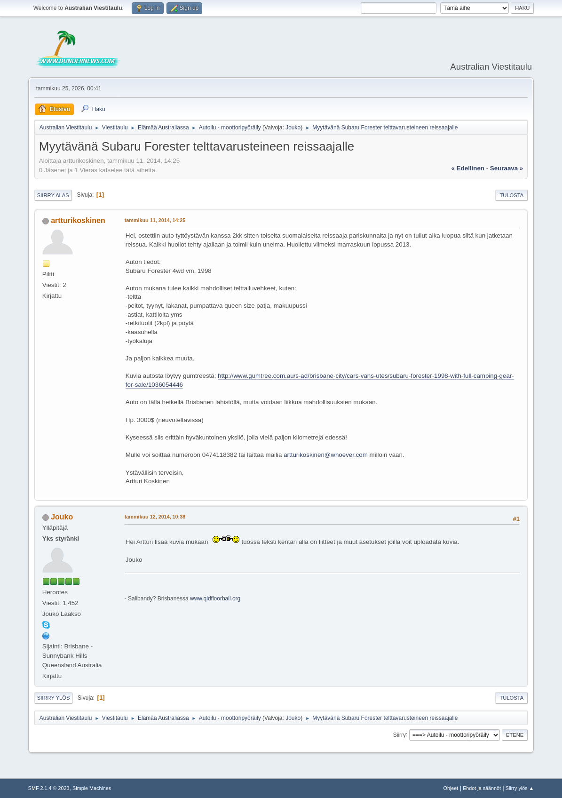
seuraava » (506, 168)
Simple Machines (91, 788)
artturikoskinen (78, 220)
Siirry (399, 734)
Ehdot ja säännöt (482, 788)
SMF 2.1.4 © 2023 (49, 788)
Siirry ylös (53, 698)
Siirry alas (53, 195)
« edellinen (467, 168)
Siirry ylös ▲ (520, 788)
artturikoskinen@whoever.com (326, 454)
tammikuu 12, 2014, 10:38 (155, 516)
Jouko (293, 127)
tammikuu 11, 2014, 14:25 (155, 220)
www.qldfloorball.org (215, 598)
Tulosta (511, 195)
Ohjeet (451, 788)
